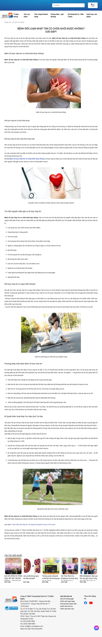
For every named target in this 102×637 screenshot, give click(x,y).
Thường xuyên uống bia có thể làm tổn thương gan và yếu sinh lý (51, 578)
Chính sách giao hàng (67, 601)
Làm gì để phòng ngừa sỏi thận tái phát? (31, 577)
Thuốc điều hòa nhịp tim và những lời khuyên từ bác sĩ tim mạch (33, 524)
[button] (95, 570)
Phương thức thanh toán (68, 604)
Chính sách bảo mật (67, 609)
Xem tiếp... (7, 582)
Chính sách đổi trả (66, 606)
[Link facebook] (86, 602)
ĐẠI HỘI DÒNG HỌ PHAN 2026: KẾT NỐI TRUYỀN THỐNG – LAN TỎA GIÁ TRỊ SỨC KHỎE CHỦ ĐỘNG (13, 578)
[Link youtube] (92, 602)
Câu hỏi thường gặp (67, 599)
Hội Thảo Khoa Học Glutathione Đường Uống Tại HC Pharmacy (69, 578)
